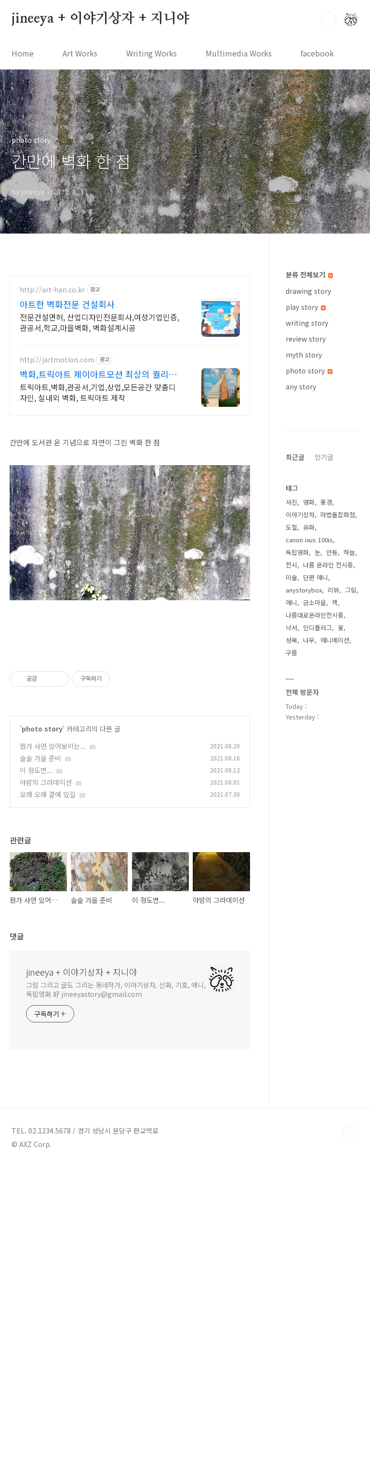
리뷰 (333, 879)
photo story (42, 1025)
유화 (309, 816)
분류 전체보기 (309, 274)
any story (301, 386)
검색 (328, 19)
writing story (307, 323)
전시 (291, 854)
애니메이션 (334, 929)
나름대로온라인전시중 (315, 904)
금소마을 (314, 892)
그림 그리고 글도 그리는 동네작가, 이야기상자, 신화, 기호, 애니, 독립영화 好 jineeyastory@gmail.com (116, 1285)
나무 (309, 929)
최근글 (295, 746)
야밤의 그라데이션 (46, 1078)
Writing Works (151, 53)
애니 (291, 892)
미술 (291, 866)
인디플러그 (317, 917)
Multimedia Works (239, 53)
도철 (291, 816)
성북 (291, 929)
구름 (291, 942)
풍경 (326, 791)
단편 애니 (315, 866)
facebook (317, 53)
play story (306, 307)
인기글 (324, 746)
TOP (350, 1430)
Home (23, 53)
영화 (309, 791)
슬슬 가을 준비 (40, 1054)
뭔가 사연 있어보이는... (53, 1042)
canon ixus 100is (309, 829)
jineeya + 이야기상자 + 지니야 (100, 19)
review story (306, 339)
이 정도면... (36, 1066)
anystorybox (304, 879)
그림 (351, 879)
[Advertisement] (130, 360)
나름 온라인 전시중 (328, 854)
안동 (332, 841)
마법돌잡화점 (337, 804)
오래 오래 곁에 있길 (48, 1090)
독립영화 (297, 841)
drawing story (308, 291)
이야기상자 (300, 804)
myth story (304, 354)
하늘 (349, 841)
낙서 (291, 917)
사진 (291, 791)
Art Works (80, 53)
